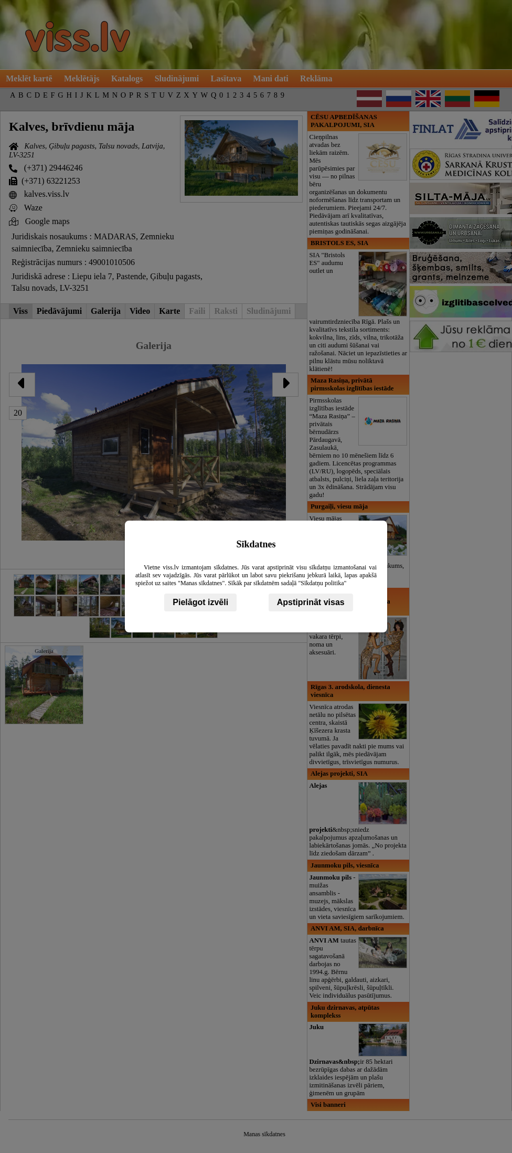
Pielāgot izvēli (200, 602)
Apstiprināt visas (311, 602)
